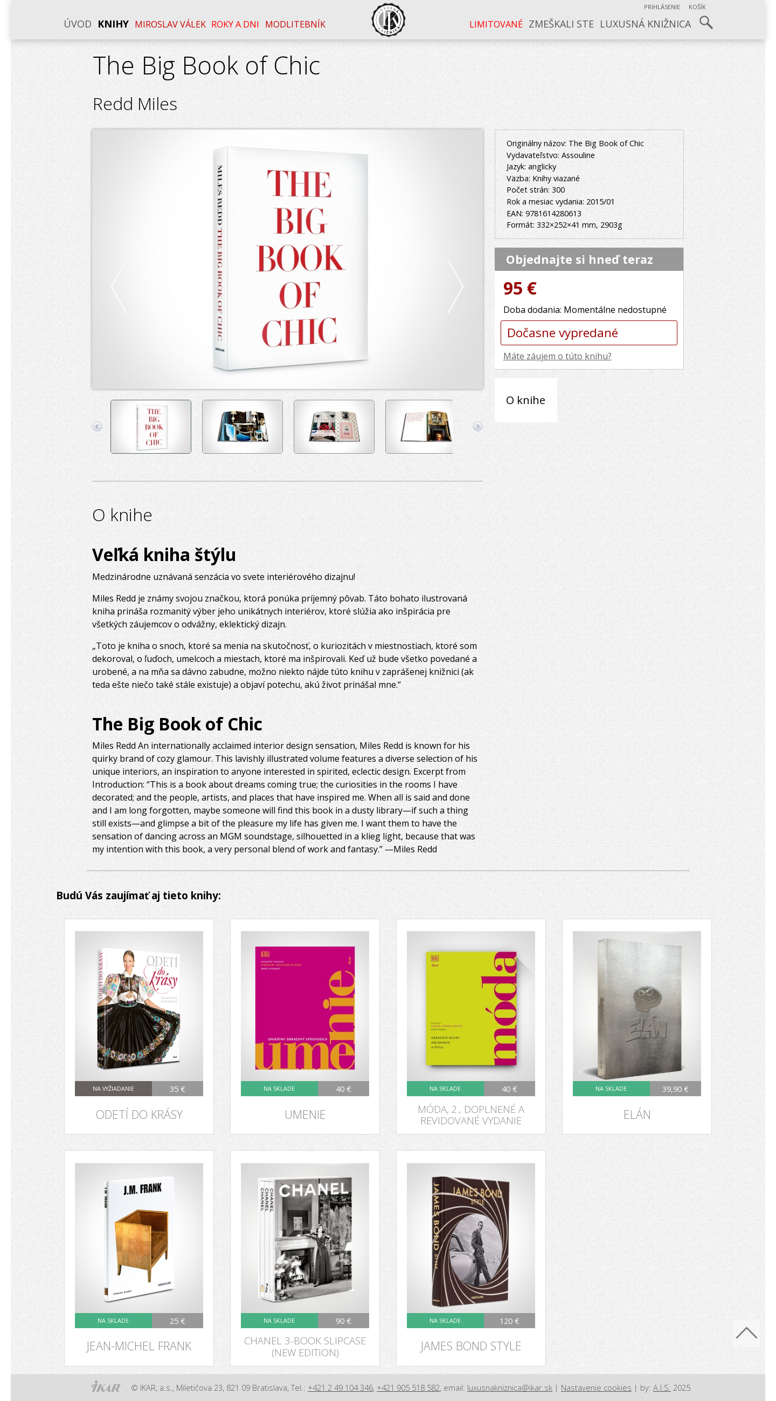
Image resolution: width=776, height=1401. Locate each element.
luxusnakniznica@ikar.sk (509, 1387)
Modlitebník (295, 24)
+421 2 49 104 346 (340, 1387)
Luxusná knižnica (645, 23)
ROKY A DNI (235, 24)
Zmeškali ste (561, 23)
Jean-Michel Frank (139, 1346)
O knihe (525, 399)
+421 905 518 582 (408, 1387)
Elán (637, 1114)
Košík (697, 7)
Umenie (305, 1114)
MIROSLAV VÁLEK (170, 24)
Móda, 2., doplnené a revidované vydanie (471, 1114)
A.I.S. (662, 1387)
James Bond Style (471, 1346)
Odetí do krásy (139, 1114)
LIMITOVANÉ (496, 24)
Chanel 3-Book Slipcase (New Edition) (305, 1346)
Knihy (113, 23)
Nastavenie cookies (596, 1387)
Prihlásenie (662, 7)
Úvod (78, 23)
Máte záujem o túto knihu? (557, 356)
